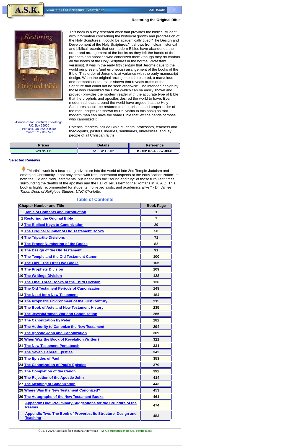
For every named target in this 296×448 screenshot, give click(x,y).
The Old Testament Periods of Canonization (62, 288)
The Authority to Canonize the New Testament (64, 327)
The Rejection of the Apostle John (54, 377)
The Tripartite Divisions (44, 237)
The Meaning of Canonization (50, 384)
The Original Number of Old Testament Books (64, 231)
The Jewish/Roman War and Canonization (60, 314)
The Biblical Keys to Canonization (54, 225)
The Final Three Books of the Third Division (62, 282)
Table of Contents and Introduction (55, 212)
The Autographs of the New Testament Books (64, 397)
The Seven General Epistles (48, 352)
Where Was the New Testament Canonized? (62, 390)
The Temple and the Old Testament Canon (61, 256)
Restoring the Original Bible (48, 218)
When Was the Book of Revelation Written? (62, 339)
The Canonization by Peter (47, 320)
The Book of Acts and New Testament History (64, 307)
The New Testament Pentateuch (52, 346)
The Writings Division (43, 276)
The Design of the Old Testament (53, 250)
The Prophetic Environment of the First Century (66, 301)
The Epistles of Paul (41, 358)
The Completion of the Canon (50, 371)
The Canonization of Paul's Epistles (55, 365)
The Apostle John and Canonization (55, 333)
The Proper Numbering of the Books (56, 244)
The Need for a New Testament (51, 295)
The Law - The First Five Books (51, 263)
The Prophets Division (43, 269)
